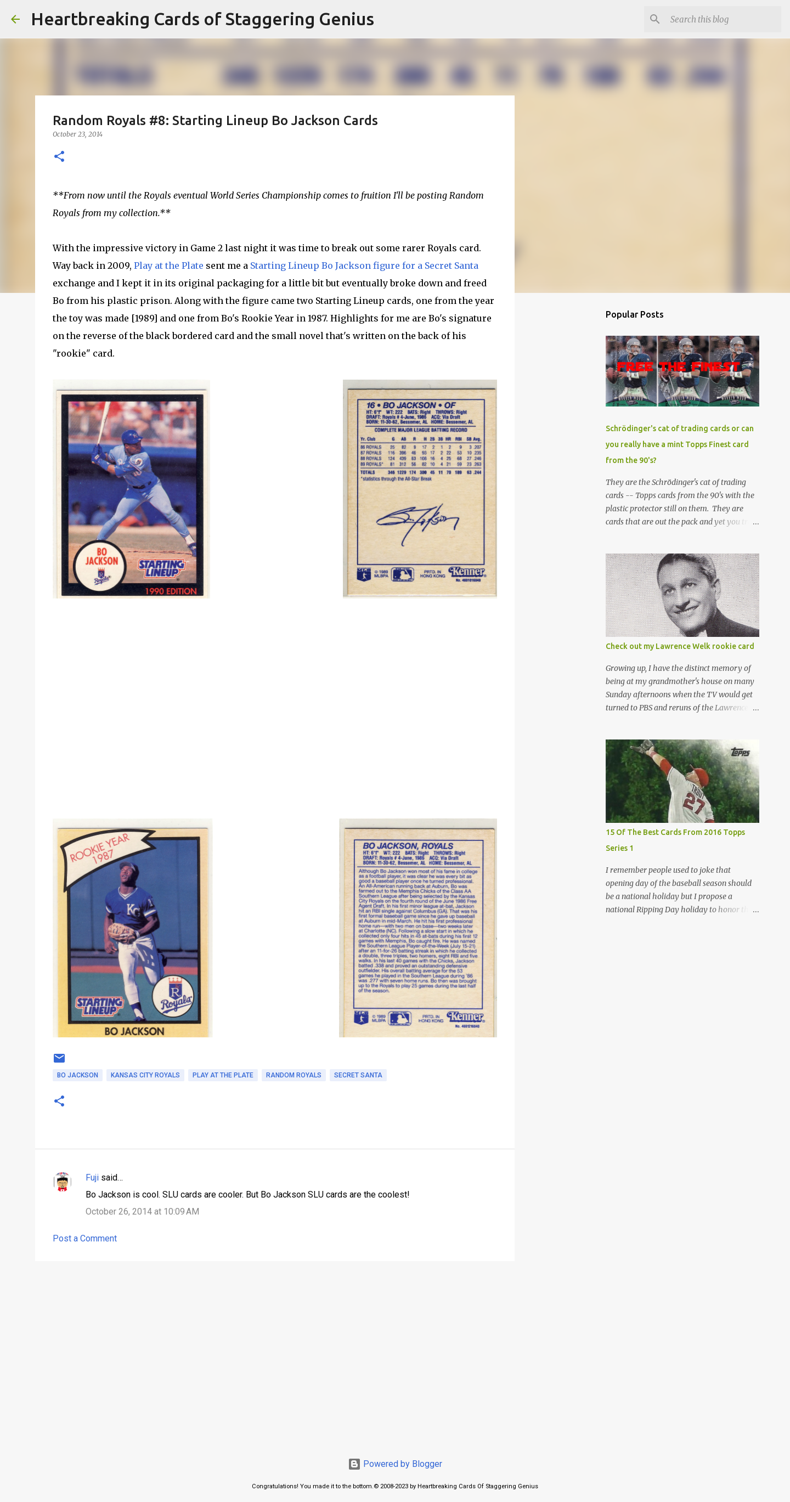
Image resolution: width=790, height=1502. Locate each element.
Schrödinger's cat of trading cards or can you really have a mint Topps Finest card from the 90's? (680, 444)
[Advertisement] (275, 1354)
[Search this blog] (723, 19)
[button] (59, 157)
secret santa (358, 1075)
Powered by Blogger (395, 1464)
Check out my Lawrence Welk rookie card (680, 646)
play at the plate (223, 1075)
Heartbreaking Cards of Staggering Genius (202, 19)
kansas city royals (145, 1075)
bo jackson (77, 1075)
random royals (293, 1075)
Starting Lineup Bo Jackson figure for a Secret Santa (364, 265)
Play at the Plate (169, 265)
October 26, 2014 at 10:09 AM (142, 1211)
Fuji (92, 1177)
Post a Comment (85, 1238)
